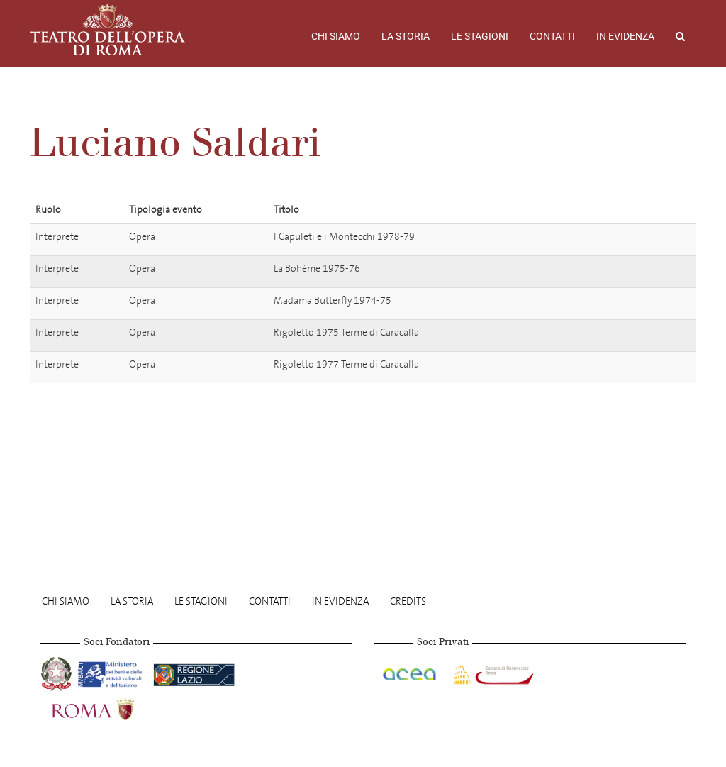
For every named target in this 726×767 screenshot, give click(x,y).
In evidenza (625, 36)
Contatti (552, 36)
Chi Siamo (335, 36)
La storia (405, 36)
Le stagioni (479, 36)
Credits (408, 601)
